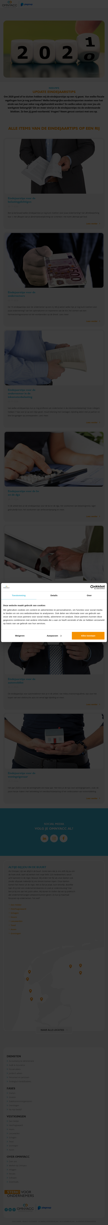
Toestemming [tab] (19, 595)
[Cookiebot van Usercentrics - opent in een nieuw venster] (92, 587)
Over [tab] (89, 595)
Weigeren (19, 635)
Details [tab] (54, 595)
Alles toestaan (88, 635)
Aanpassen (54, 635)
